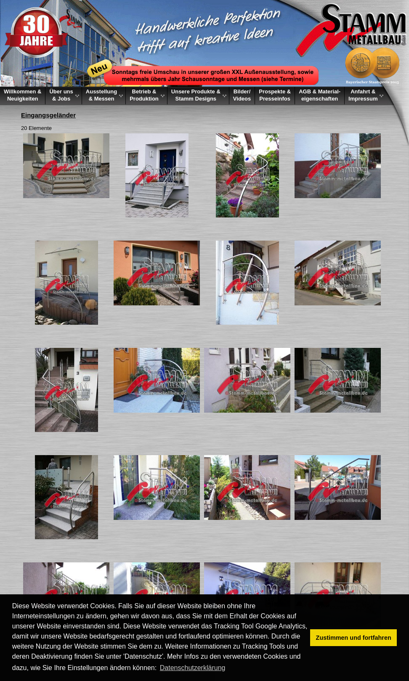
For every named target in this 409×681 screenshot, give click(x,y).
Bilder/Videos (242, 95)
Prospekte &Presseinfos (275, 95)
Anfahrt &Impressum (362, 95)
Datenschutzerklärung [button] (193, 667)
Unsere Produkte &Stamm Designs (195, 95)
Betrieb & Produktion (144, 95)
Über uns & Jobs (61, 95)
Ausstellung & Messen (101, 95)
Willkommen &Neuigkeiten (22, 95)
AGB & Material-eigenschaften (319, 95)
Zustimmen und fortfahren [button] (353, 637)
